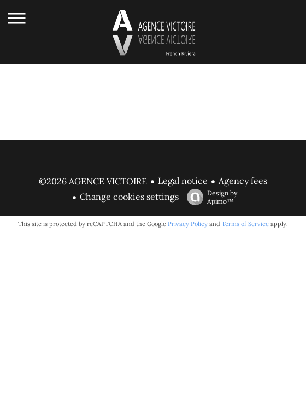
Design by (209, 197)
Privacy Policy (188, 224)
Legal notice (183, 180)
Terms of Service (245, 224)
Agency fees (243, 180)
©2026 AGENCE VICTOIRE (93, 181)
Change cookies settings (129, 196)
